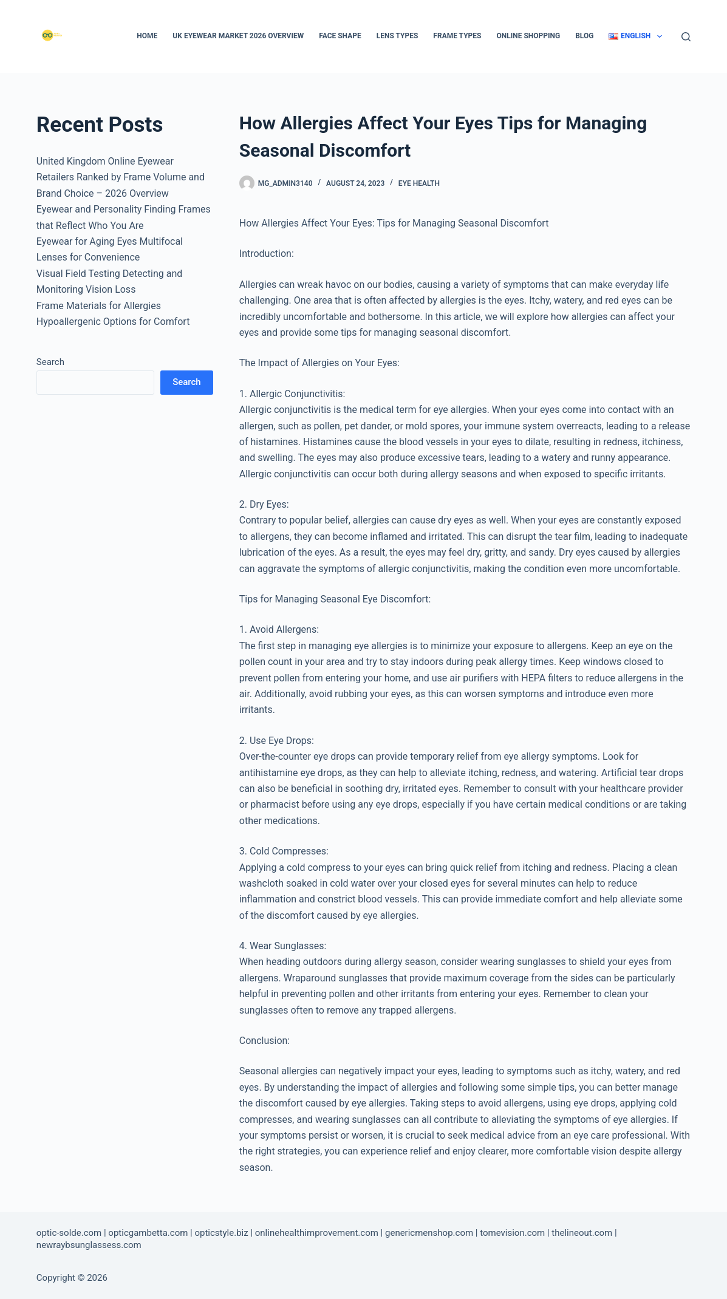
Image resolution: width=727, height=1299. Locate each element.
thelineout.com (581, 1232)
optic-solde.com (68, 1232)
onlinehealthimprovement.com (316, 1232)
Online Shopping (528, 36)
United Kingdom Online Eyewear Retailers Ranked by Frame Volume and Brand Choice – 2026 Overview (120, 177)
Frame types (457, 36)
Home (147, 36)
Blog (584, 36)
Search (50, 361)
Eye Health (419, 183)
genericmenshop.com (429, 1232)
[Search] (686, 36)
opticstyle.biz (221, 1232)
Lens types (397, 36)
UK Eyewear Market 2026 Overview (238, 36)
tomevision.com (512, 1232)
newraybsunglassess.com (89, 1244)
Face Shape (340, 36)
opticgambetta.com (148, 1232)
